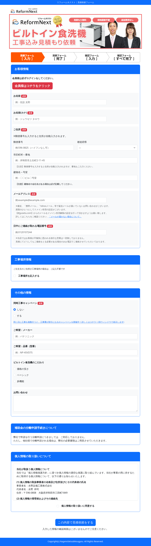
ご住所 (20, 129)
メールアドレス (24, 194)
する (19, 315)
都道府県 (82, 142)
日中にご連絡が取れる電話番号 (33, 226)
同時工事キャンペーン (28, 303)
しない (20, 309)
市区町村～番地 (21, 154)
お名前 (20, 96)
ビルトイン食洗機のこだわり (28, 362)
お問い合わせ (20, 392)
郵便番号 (18, 142)
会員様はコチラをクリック (32, 86)
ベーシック (23, 375)
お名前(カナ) (23, 112)
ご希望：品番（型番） (25, 346)
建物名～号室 (20, 172)
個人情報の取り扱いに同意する (76, 505)
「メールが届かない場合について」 (65, 216)
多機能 (20, 381)
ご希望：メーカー (22, 330)
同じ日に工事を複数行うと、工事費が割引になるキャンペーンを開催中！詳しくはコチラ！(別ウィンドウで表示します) (68, 322)
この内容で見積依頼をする (75, 522)
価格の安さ (23, 368)
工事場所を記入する (28, 275)
